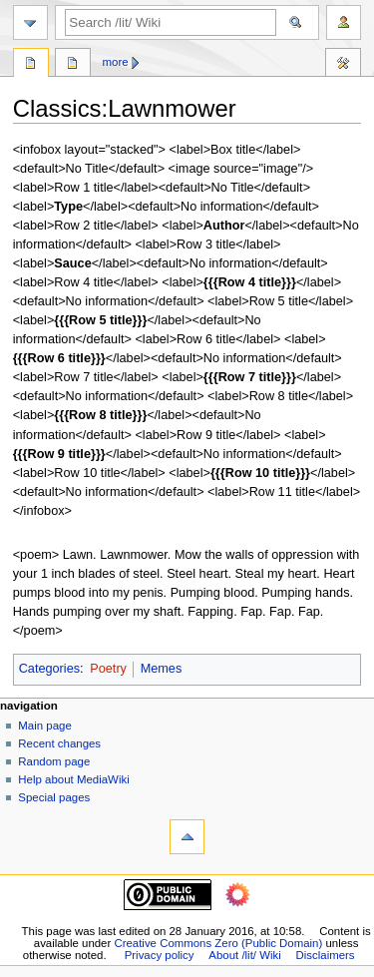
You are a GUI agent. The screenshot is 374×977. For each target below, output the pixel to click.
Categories (49, 669)
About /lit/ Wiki (244, 955)
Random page (54, 761)
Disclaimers (325, 955)
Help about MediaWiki (73, 779)
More (116, 62)
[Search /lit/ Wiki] (170, 22)
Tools (343, 65)
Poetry (108, 669)
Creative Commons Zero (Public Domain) (218, 943)
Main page (45, 726)
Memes (162, 669)
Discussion (73, 65)
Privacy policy (159, 955)
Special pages (54, 797)
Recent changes (59, 743)
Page (31, 65)
